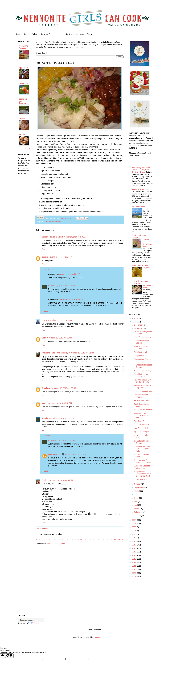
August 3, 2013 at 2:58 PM (75, 454)
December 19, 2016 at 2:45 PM (71, 299)
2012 (134, 562)
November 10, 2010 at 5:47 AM (61, 257)
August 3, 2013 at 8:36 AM (65, 285)
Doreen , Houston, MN (51, 237)
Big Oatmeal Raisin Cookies (141, 442)
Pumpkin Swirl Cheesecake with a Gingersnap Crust (142, 473)
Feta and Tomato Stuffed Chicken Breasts (143, 381)
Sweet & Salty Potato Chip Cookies (142, 387)
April (136, 505)
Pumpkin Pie (139, 356)
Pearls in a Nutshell (140, 189)
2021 (134, 531)
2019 (134, 538)
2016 (134, 548)
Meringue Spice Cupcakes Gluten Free (141, 415)
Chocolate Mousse (141, 425)
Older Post (118, 539)
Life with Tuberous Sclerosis (140, 282)
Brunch (22, 134)
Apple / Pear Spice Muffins (141, 436)
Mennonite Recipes (23, 47)
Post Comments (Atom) (56, 544)
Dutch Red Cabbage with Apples (142, 467)
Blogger (97, 637)
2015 (134, 552)
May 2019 (147, 268)
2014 (134, 555)
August (137, 491)
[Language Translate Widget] (31, 620)
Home (18, 34)
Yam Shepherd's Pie (142, 428)
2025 (134, 322)
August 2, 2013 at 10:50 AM (70, 274)
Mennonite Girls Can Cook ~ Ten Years (77, 34)
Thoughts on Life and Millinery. (55, 353)
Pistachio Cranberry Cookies (142, 347)
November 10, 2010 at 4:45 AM (73, 237)
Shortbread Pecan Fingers (141, 396)
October (137, 484)
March (137, 509)
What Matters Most (140, 266)
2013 (134, 559)
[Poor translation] (9, 655)
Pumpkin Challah (140, 352)
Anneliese (46, 388)
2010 (134, 569)
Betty (44, 338)
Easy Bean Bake (140, 421)
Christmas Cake (140, 479)
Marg (44, 403)
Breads (22, 119)
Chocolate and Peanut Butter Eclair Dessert (143, 461)
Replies (47, 269)
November (138, 328)
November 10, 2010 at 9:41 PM (59, 403)
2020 (134, 534)
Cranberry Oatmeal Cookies (141, 342)
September (138, 487)
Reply (44, 249)
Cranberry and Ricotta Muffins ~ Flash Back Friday (143, 449)
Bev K (44, 320)
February (146, 209)
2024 (134, 520)
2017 (134, 545)
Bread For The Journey (143, 410)
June (136, 498)
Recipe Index (30, 34)
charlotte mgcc (54, 454)
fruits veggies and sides (52, 222)
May (136, 501)
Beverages (23, 83)
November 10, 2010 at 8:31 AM (81, 353)
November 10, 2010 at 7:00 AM (60, 320)
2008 (134, 576)
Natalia (51, 285)
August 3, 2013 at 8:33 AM (65, 440)
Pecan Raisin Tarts (141, 400)
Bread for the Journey (142, 337)
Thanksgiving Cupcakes (143, 359)
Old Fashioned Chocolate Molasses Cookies (143, 365)
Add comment (42, 529)
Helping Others (48, 34)
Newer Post (41, 539)
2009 (134, 573)
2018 (134, 541)
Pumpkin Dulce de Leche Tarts (141, 375)
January (137, 516)
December (138, 325)
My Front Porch (138, 207)
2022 (134, 527)
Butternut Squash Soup (143, 391)
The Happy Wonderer (141, 168)
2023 (134, 524)
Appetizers (23, 68)
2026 (134, 318)
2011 (134, 566)
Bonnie (45, 257)
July (136, 494)
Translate (34, 623)
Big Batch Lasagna (141, 432)
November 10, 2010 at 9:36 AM (63, 388)
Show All (27, 149)
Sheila (44, 480)
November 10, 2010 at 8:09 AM (59, 338)
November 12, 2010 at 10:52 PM (61, 418)
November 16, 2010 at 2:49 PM (60, 480)
